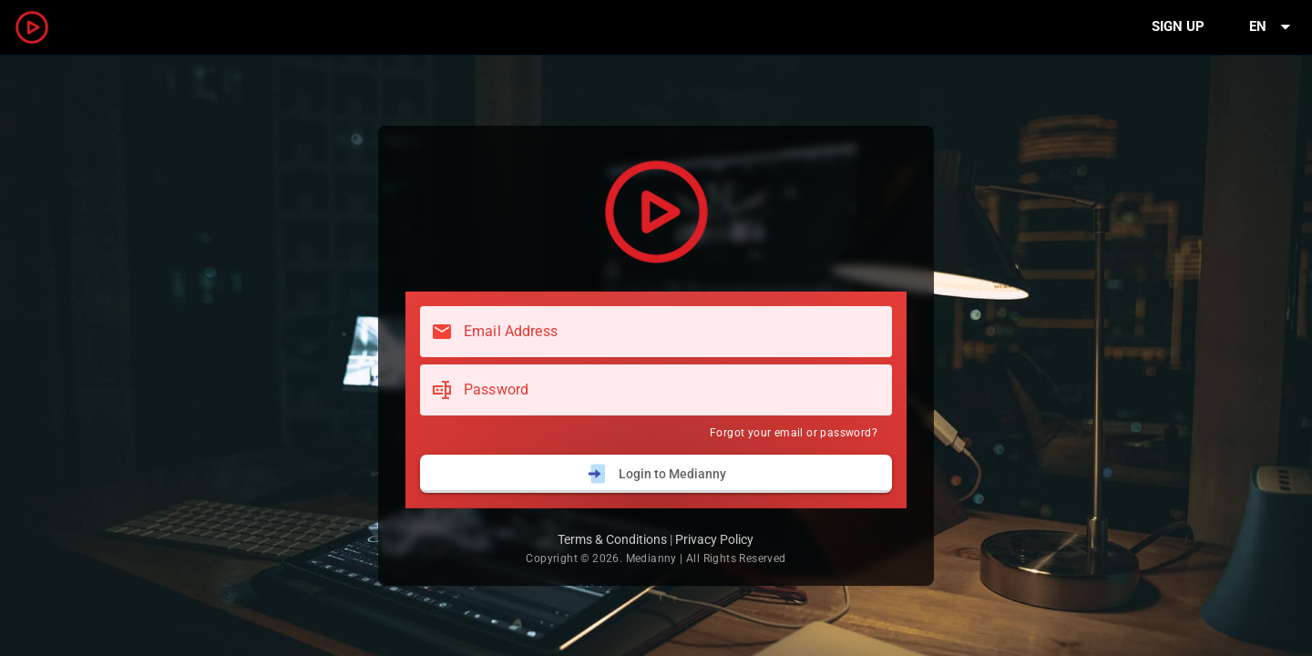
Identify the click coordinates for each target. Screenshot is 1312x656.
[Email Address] (672, 331)
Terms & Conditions (612, 539)
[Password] (672, 389)
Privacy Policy (714, 539)
